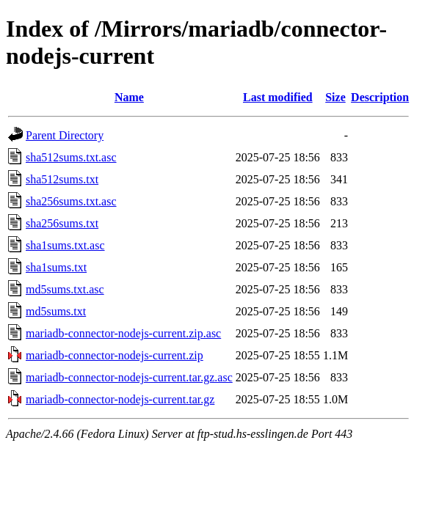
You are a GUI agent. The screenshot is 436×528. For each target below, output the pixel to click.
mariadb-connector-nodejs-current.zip (114, 355)
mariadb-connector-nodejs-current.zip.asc (123, 333)
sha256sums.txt (62, 223)
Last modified (278, 97)
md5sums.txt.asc (65, 289)
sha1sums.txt (56, 267)
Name (129, 97)
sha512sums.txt (62, 179)
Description (380, 97)
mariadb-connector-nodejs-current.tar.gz (120, 399)
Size (335, 97)
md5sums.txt (56, 311)
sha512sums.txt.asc (71, 157)
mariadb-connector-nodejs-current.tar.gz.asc (129, 377)
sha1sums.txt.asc (65, 245)
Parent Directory (64, 135)
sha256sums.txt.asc (71, 201)
